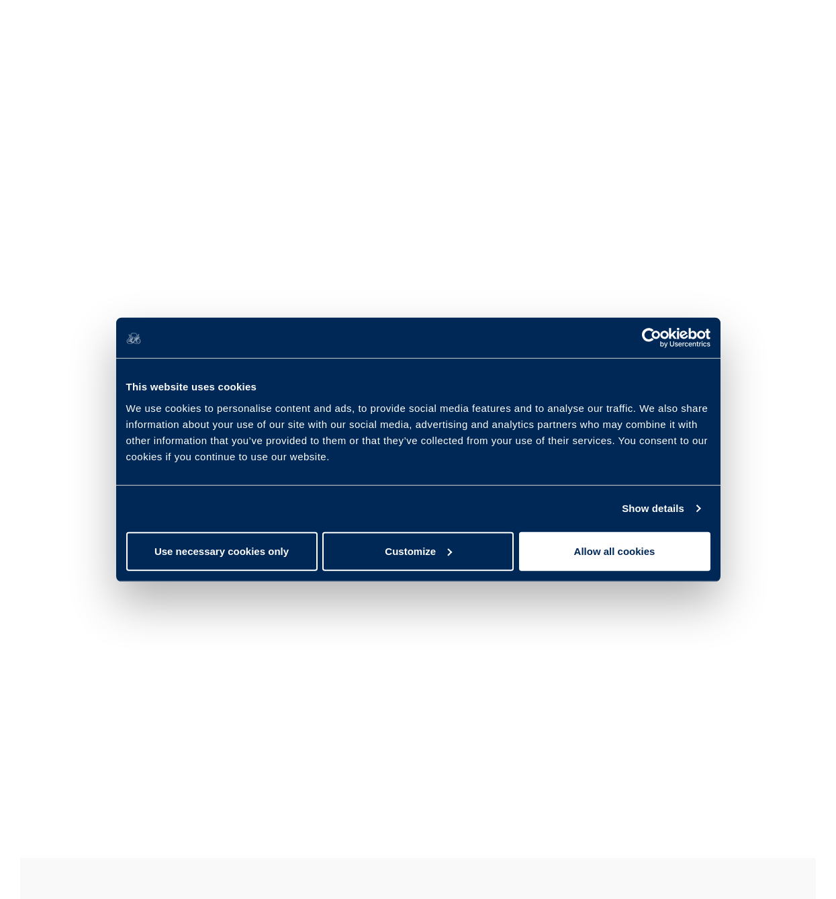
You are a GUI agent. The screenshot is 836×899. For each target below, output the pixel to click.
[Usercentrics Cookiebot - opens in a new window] (651, 338)
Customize (418, 550)
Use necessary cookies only (221, 550)
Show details (653, 508)
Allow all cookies (614, 550)
